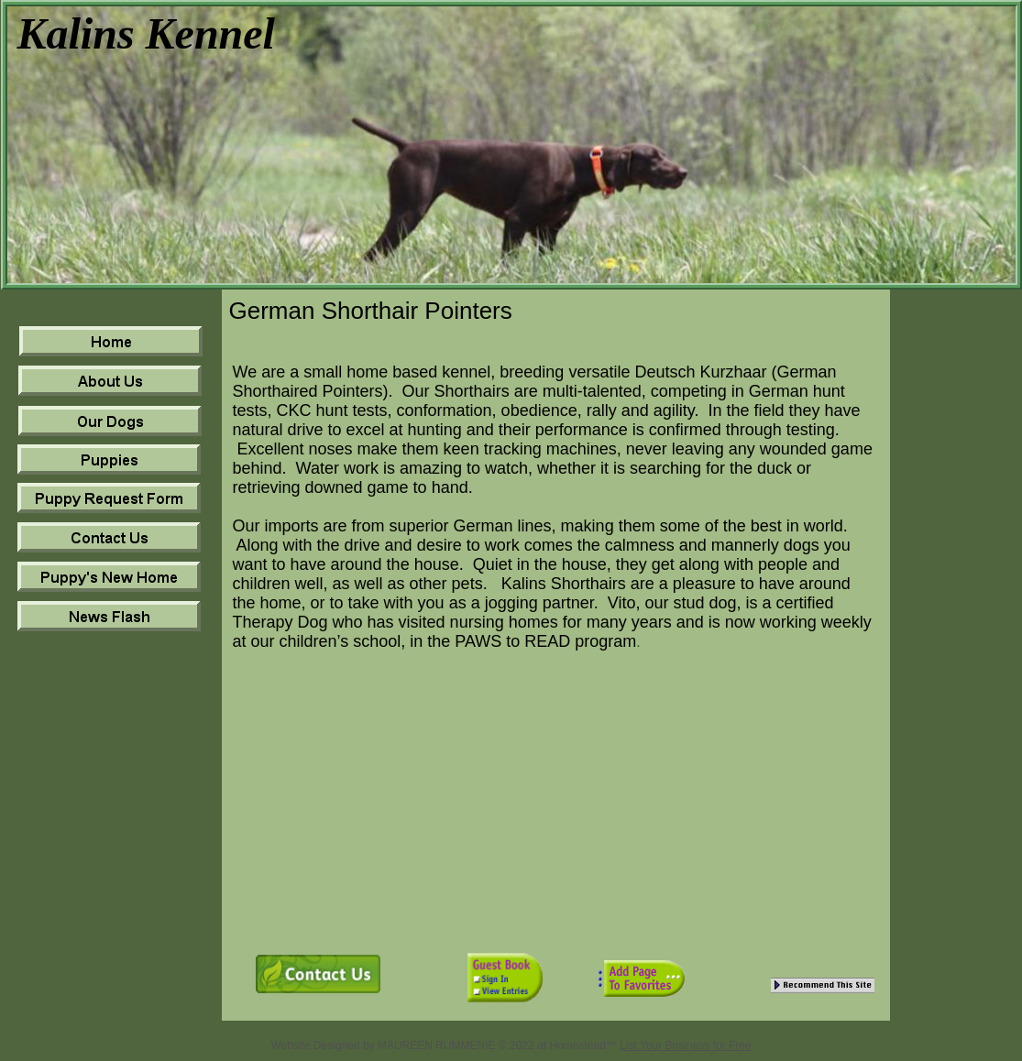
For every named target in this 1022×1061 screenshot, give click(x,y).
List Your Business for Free (685, 1045)
